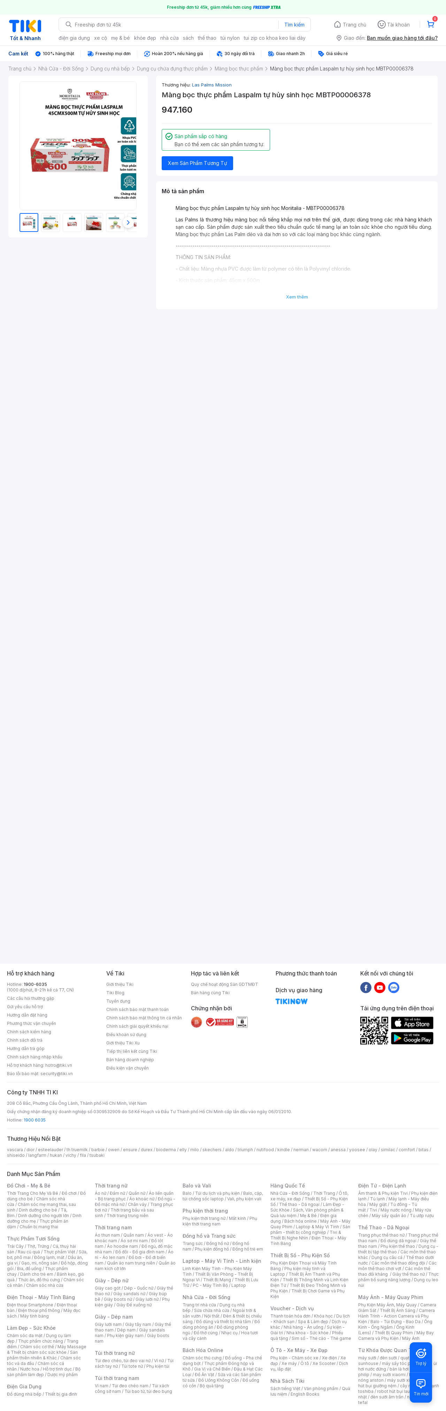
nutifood (265, 1149)
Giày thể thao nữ (408, 1274)
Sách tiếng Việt (285, 1388)
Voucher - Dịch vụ (292, 1308)
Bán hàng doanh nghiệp (130, 1059)
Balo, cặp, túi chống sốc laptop (223, 1196)
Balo (187, 1193)
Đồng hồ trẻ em (247, 1249)
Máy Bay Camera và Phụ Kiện (396, 1335)
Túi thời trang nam (117, 1378)
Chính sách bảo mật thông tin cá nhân (144, 1017)
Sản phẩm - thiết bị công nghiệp (310, 1229)
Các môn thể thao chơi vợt (397, 1265)
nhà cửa (169, 38)
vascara (15, 1149)
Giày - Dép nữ (112, 1280)
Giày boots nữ (118, 1299)
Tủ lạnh (377, 1198)
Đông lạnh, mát (49, 1257)
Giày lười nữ (147, 1299)
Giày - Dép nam (114, 1317)
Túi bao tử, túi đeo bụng (148, 1391)
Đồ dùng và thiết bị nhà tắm (223, 1321)
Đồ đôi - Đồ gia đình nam (139, 1251)
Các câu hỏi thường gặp (30, 998)
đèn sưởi (388, 1357)
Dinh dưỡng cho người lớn (43, 1215)
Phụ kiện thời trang (205, 1211)
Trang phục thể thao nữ (381, 1235)
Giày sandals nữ (129, 1293)
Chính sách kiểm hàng (29, 1031)
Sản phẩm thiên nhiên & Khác (42, 1355)
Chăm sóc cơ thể (37, 1346)
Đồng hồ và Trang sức (209, 1236)
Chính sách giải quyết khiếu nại (137, 1026)
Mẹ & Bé (308, 1215)
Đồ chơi (69, 1193)
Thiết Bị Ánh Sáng (397, 1310)
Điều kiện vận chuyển (127, 1068)
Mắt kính (237, 1218)
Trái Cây (15, 1246)
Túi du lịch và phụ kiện (217, 1193)
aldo (229, 1149)
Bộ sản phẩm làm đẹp (43, 1371)
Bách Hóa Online (203, 1350)
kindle (283, 1149)
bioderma (166, 1149)
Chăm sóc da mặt (25, 1335)
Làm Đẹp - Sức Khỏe (31, 1328)
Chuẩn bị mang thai (39, 1226)
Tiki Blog (115, 992)
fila (83, 1155)
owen (114, 1149)
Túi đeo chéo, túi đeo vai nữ (123, 1360)
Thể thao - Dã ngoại (299, 1204)
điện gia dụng (74, 38)
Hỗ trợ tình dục (57, 1369)
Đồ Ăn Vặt (204, 1374)
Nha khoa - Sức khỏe (307, 1332)
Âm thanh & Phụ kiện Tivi (383, 1193)
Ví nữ (159, 1360)
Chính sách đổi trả (25, 1040)
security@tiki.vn (56, 1073)
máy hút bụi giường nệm (395, 1383)
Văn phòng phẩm (321, 1388)
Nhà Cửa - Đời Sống (206, 1297)
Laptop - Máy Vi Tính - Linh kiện (222, 1261)
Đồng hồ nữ (217, 1243)
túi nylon (230, 38)
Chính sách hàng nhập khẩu (34, 1056)
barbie (98, 1149)
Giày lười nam (108, 1324)
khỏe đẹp (145, 38)
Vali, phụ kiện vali (244, 1198)
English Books (305, 1394)
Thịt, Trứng (38, 1246)
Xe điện (329, 1357)
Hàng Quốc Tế (287, 1186)
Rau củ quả (29, 1251)
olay (373, 1149)
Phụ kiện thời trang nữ (204, 1218)
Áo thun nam (107, 1235)
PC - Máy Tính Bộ (210, 1285)
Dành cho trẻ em (36, 1274)
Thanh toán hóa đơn (290, 1316)
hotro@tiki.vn (58, 1065)
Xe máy (289, 1363)
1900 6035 (35, 1120)
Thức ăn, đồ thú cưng (39, 1279)
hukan (56, 1155)
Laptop (238, 1285)
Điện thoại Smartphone (30, 1304)
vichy (71, 1155)
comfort (407, 1149)
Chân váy (137, 1204)
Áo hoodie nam (122, 1246)
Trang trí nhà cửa (199, 1304)
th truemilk (77, 1149)
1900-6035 (35, 984)
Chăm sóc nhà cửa (44, 1285)
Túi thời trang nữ (115, 1353)
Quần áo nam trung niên (131, 1263)
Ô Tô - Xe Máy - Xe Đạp (299, 1350)
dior (30, 1149)
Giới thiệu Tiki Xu (123, 1043)
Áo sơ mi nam (134, 1240)
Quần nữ (137, 1193)
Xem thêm (297, 297)
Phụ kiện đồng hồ (212, 1249)
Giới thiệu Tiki (119, 984)
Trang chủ (354, 25)
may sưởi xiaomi (389, 1374)
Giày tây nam (138, 1324)
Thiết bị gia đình (61, 1394)
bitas (423, 1149)
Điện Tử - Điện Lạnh (382, 1186)
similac (388, 1149)
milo (194, 1149)
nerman (301, 1149)
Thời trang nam (113, 1227)
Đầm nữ (117, 1193)
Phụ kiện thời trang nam (220, 1221)
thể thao (207, 38)
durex (147, 1149)
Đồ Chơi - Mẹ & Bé (29, 1186)
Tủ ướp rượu (422, 1215)
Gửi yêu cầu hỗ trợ (25, 1006)
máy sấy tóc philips (401, 1363)
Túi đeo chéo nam (130, 1385)
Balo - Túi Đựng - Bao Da (395, 1321)
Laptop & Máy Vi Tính (317, 1226)
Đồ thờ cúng (206, 1332)
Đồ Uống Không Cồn (218, 1380)
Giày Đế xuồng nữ (134, 1304)
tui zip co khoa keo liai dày (275, 38)
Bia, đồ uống (29, 1268)
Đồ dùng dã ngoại (398, 1240)
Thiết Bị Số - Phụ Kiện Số (300, 1255)
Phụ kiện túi (157, 1366)
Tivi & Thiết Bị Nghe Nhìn (305, 1235)
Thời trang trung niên (127, 1215)
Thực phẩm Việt (59, 1251)
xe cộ (100, 38)
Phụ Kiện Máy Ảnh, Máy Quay (387, 1304)
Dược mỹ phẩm (62, 1374)
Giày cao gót (108, 1288)
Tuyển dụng (118, 1001)
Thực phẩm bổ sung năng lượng (398, 1277)
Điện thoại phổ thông (39, 1310)
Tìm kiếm (294, 25)
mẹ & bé (120, 38)
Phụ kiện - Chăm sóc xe (294, 1357)
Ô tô (304, 1363)
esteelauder (50, 1149)
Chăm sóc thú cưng (202, 1357)
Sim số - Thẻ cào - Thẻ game (321, 1338)
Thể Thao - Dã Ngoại (383, 1227)
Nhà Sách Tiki (287, 1381)
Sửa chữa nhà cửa (211, 1310)
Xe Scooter (324, 1363)
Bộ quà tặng (212, 1385)
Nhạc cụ (229, 1332)
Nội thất (212, 1316)
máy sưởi (367, 1357)
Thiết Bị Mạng (217, 1279)
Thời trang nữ (111, 1186)
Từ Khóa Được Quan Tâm (388, 1350)
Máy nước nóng (396, 1210)
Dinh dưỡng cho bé (38, 1210)
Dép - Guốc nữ (138, 1288)
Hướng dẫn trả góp (26, 1048)
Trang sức (193, 1243)
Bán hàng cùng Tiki (210, 992)
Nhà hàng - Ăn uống (303, 1327)
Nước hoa (29, 1369)
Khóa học (323, 1316)
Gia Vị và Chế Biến (212, 1369)
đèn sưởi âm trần (386, 1396)
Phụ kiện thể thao (397, 1246)
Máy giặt (378, 1204)
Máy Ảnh (411, 1338)
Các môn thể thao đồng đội (398, 1263)
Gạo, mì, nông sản (39, 1263)
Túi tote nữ (132, 1366)
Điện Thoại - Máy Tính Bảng (41, 1297)
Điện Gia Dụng (24, 1386)
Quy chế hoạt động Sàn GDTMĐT (224, 984)
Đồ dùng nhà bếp (24, 1394)
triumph (245, 1149)
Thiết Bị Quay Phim (394, 1332)
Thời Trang (324, 1193)
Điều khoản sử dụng (126, 1034)
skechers (212, 1149)
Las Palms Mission (212, 85)
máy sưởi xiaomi (403, 1380)
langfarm (37, 1155)
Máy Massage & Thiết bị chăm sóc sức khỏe (46, 1349)
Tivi (373, 1210)
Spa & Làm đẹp (313, 1321)
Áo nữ (100, 1193)
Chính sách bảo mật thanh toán (137, 1009)
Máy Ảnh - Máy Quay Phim (390, 1297)
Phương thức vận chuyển (31, 1023)
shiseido (16, 1155)
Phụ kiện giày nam (125, 1335)
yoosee (357, 1149)
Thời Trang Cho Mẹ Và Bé (32, 1193)
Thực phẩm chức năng (40, 1341)
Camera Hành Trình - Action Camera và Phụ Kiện (396, 1316)
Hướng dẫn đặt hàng (27, 1015)
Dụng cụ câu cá (386, 1257)
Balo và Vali (197, 1186)
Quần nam (133, 1235)
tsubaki (97, 1155)
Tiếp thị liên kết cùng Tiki (131, 1051)
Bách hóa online (300, 1221)
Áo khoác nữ (141, 1198)
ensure (130, 1149)
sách (188, 38)
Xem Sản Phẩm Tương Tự (197, 163)
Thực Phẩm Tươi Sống (33, 1239)
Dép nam (126, 1330)
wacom (319, 1149)
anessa (338, 1149)
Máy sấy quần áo (389, 1215)
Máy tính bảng (34, 1316)
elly (183, 1149)
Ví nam (101, 1385)
